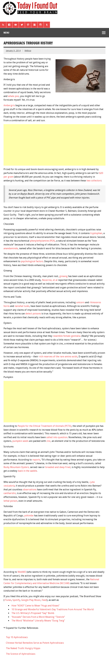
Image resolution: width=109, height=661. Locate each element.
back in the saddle (27, 470)
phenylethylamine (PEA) (42, 240)
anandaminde (11, 248)
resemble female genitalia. (67, 336)
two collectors (94, 180)
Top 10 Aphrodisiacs (17, 637)
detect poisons (33, 313)
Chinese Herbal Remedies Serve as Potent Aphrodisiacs (35, 642)
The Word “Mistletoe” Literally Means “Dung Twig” (38, 620)
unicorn (80, 302)
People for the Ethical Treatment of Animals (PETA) (44, 426)
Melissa (28, 50)
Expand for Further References (22, 628)
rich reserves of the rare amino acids (58, 356)
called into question (56, 437)
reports (36, 459)
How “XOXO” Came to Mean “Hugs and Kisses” (35, 605)
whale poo (13, 96)
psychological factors (32, 261)
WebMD (22, 572)
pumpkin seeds (20, 441)
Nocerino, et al (49, 280)
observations (29, 489)
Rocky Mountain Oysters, (17, 467)
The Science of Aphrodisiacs (20, 653)
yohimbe (28, 515)
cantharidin (10, 493)
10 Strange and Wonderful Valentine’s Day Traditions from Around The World (52, 609)
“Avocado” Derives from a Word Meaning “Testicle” (38, 617)
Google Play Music (31, 600)
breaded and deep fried (58, 467)
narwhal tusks (22, 306)
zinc (48, 441)
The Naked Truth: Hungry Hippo (23, 648)
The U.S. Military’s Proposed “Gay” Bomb (32, 613)
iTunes (7, 600)
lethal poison (10, 500)
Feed (44, 600)
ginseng (63, 276)
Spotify (16, 600)
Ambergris (9, 105)
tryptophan (96, 233)
